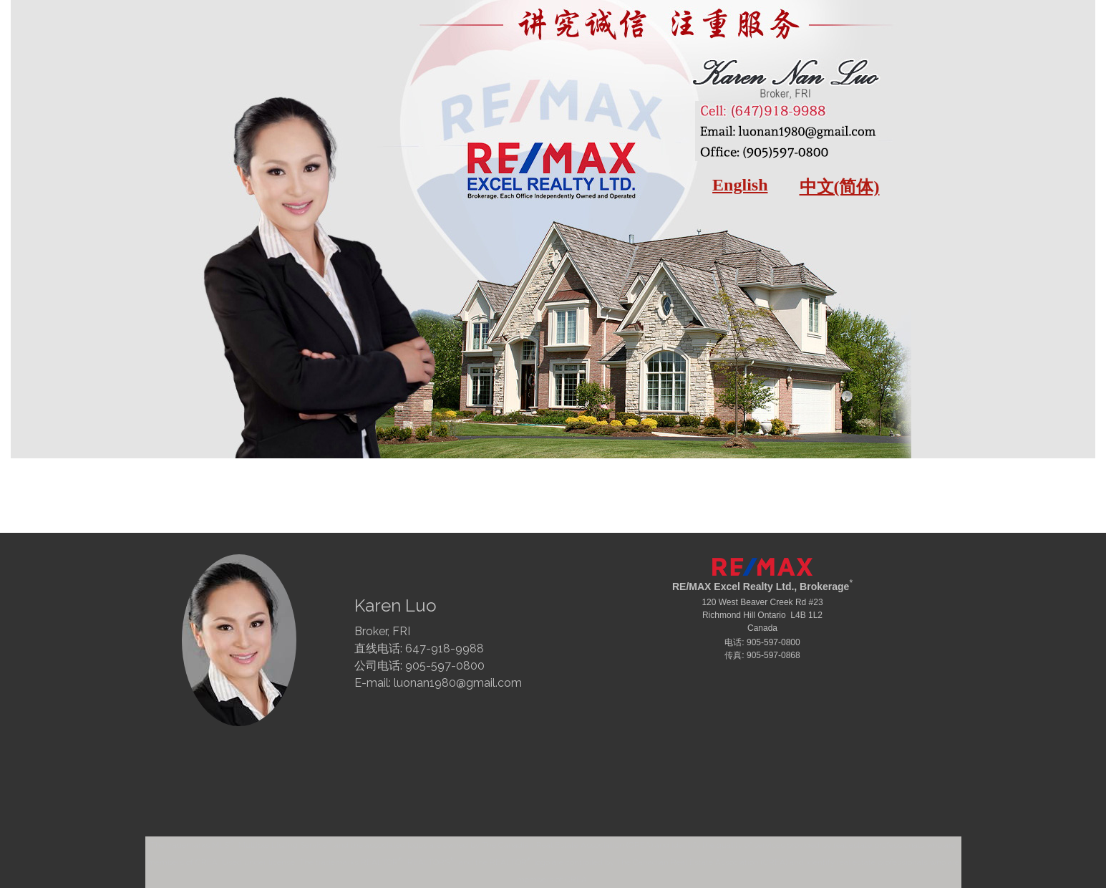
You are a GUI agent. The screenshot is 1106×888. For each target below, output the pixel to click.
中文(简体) (840, 187)
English (739, 184)
